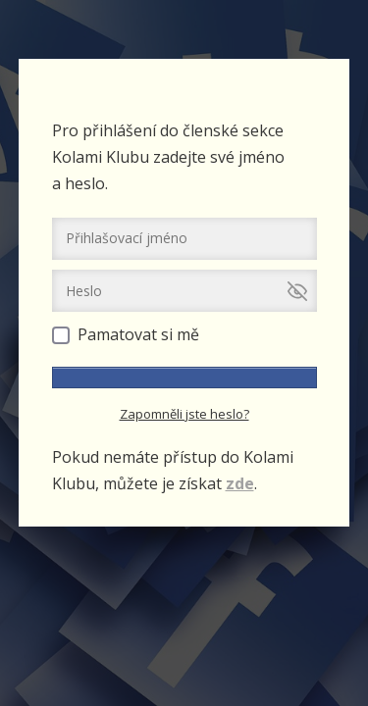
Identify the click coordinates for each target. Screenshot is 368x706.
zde (240, 483)
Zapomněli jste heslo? (184, 414)
